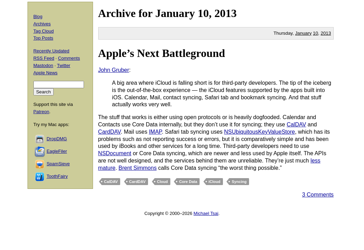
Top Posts (43, 38)
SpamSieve (58, 163)
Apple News (45, 72)
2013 (225, 13)
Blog (37, 16)
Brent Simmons (137, 168)
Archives (42, 23)
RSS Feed (43, 58)
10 (315, 33)
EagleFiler (57, 151)
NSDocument (114, 153)
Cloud (162, 182)
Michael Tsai (206, 213)
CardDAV (109, 132)
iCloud (214, 182)
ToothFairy (57, 176)
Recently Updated (51, 50)
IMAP (155, 132)
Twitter (63, 65)
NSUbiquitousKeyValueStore (259, 132)
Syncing (239, 182)
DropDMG (57, 138)
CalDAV (296, 124)
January (175, 13)
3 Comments (318, 195)
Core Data (188, 182)
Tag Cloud (43, 31)
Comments (69, 58)
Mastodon (43, 65)
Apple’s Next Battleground (161, 53)
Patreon (41, 111)
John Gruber (113, 70)
